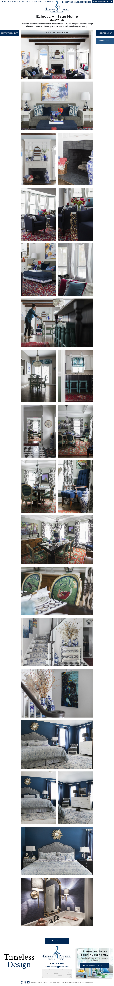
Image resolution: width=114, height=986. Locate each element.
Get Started (105, 41)
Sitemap (45, 983)
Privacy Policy (54, 983)
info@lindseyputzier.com (57, 966)
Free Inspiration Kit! (102, 2)
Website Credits (36, 983)
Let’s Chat (57, 941)
